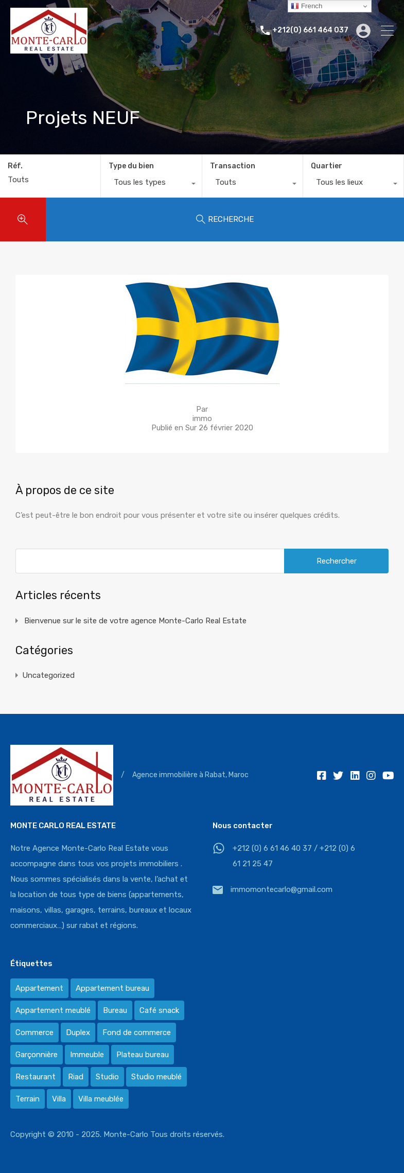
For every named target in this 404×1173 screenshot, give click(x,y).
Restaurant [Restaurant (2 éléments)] (35, 1076)
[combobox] (151, 184)
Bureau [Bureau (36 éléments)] (115, 1010)
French (306, 6)
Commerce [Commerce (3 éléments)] (34, 1032)
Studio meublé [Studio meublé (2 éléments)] (156, 1076)
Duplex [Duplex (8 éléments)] (78, 1032)
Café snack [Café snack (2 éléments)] (159, 1010)
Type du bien (131, 166)
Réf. (15, 166)
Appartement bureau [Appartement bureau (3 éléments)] (112, 988)
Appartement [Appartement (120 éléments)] (39, 988)
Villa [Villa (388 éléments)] (59, 1099)
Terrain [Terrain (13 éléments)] (27, 1099)
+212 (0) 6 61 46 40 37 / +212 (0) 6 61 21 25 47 (294, 856)
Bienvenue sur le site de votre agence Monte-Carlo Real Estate (135, 620)
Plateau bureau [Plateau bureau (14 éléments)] (142, 1054)
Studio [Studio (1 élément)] (107, 1076)
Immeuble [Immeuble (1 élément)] (87, 1054)
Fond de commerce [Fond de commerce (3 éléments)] (136, 1032)
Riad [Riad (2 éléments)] (75, 1076)
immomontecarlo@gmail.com (281, 889)
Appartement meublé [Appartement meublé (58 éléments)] (53, 1010)
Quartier (326, 166)
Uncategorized (48, 675)
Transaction (232, 166)
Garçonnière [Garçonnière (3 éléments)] (36, 1054)
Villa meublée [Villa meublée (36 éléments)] (101, 1099)
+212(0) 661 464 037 (310, 30)
